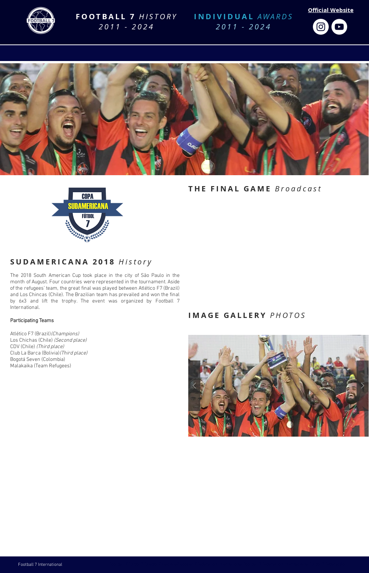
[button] (278, 386)
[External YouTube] (278, 249)
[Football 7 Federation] (321, 27)
